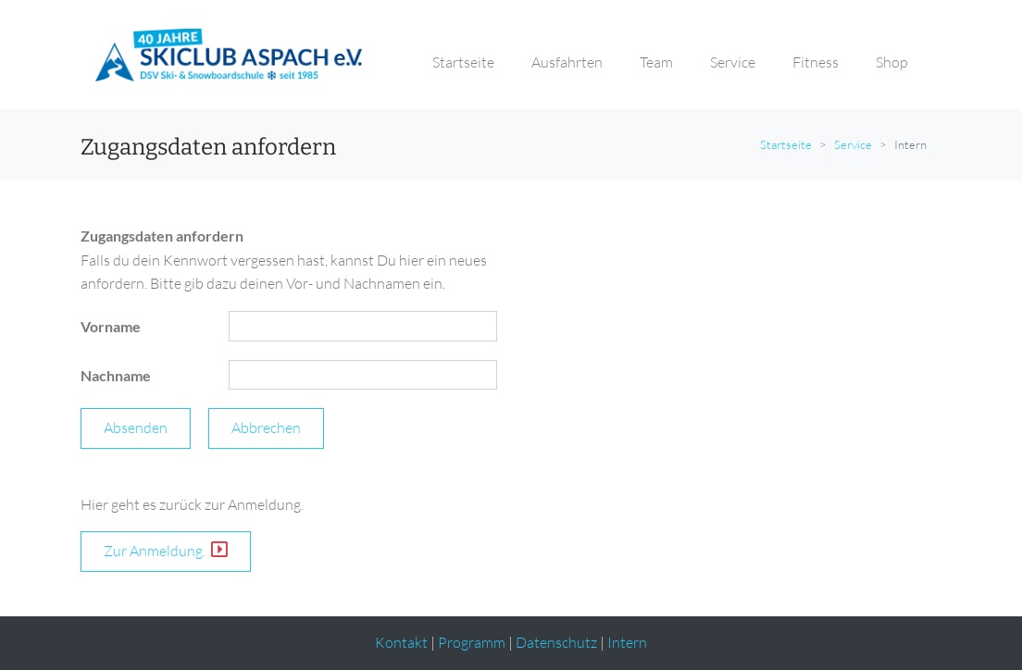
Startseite (786, 144)
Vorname (111, 326)
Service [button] (732, 62)
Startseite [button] (463, 62)
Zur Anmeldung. (166, 550)
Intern (627, 642)
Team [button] (656, 62)
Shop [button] (892, 62)
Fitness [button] (815, 62)
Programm (471, 642)
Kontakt (401, 642)
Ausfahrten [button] (567, 62)
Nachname (116, 375)
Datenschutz (556, 642)
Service (853, 144)
